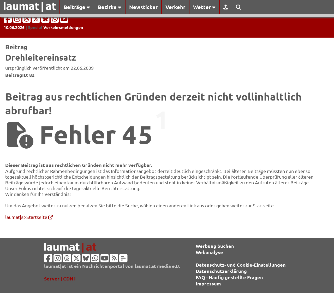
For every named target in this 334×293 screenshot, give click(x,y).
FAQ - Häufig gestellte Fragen (229, 277)
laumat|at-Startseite (29, 217)
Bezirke (109, 7)
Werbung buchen (215, 246)
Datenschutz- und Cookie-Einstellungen (241, 265)
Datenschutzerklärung (221, 271)
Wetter (204, 7)
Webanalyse (209, 252)
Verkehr (175, 7)
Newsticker (143, 7)
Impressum (208, 283)
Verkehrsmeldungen (63, 27)
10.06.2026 (14, 27)
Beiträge (77, 7)
